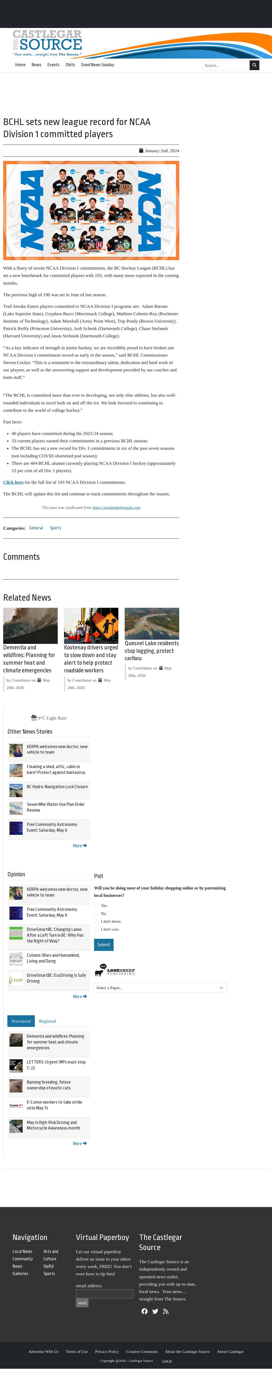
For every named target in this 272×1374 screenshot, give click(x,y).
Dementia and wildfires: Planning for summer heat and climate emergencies (55, 1042)
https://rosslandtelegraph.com (116, 507)
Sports (55, 527)
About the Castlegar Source (187, 1351)
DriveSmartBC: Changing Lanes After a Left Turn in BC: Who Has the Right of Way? (55, 935)
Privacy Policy (107, 1351)
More (80, 845)
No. (104, 913)
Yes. (104, 905)
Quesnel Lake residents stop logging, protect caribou (152, 651)
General (36, 527)
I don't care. (110, 929)
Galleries (20, 1273)
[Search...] (226, 65)
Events (53, 64)
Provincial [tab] (21, 1021)
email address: (89, 1285)
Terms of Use (77, 1351)
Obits (70, 64)
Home (20, 64)
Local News (22, 1251)
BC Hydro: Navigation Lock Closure (57, 786)
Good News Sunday (97, 64)
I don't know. (111, 921)
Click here (13, 482)
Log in (167, 1361)
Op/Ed (48, 1266)
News (36, 64)
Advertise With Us (43, 1351)
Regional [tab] (47, 1021)
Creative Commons (142, 1351)
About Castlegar (230, 1351)
